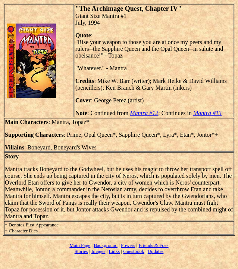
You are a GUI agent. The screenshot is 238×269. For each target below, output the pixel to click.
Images (98, 251)
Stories (81, 251)
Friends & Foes (153, 245)
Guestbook (133, 251)
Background (106, 245)
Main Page (79, 245)
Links (114, 251)
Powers (128, 245)
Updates (156, 251)
